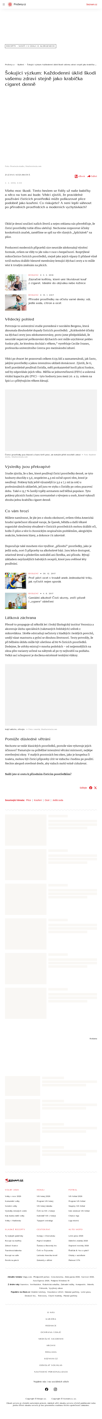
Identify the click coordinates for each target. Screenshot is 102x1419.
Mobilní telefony (38, 1292)
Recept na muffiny (13, 1241)
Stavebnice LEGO (55, 1292)
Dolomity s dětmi (44, 1260)
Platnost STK (74, 1260)
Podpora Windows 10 (60, 1281)
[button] (51, 128)
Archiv (51, 1345)
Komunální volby (12, 1201)
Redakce (51, 1326)
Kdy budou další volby (14, 1216)
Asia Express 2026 (41, 1281)
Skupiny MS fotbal (77, 1206)
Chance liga (74, 1216)
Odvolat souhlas (51, 1365)
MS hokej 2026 (43, 1196)
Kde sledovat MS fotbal (79, 1211)
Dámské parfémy (72, 1292)
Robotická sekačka (51, 1284)
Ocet (47, 800)
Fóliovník (43, 1288)
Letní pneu (86, 1292)
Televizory (42, 1296)
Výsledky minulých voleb (16, 1211)
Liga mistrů (74, 1221)
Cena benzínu (57, 1277)
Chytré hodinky (55, 1296)
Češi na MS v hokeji (46, 1211)
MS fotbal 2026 (75, 1196)
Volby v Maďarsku (13, 1221)
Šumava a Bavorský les (47, 1246)
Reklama (51, 1352)
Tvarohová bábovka (13, 1250)
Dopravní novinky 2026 (79, 1246)
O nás (51, 1312)
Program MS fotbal (77, 1201)
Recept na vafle (12, 1255)
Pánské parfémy (70, 1296)
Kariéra (51, 1319)
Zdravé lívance (11, 1246)
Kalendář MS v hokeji (46, 1216)
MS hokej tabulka (44, 1206)
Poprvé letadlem (44, 1241)
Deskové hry (30, 1296)
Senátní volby (11, 1206)
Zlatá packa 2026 (72, 1277)
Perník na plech (12, 1260)
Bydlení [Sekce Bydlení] (33, 275)
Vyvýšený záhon (56, 1288)
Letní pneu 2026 (76, 1236)
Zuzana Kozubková (17, 175)
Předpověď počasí (41, 1277)
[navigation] (3, 4)
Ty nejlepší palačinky (14, 1236)
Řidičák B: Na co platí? (79, 1250)
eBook (79, 176)
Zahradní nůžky (67, 1284)
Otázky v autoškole (77, 1255)
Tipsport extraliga (45, 1221)
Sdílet (92, 176)
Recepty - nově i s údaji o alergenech (30, 46)
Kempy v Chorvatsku (46, 1236)
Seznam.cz (91, 4)
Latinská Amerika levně (47, 1255)
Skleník (90, 1284)
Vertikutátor (35, 1284)
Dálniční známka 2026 (78, 1241)
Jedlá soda (58, 800)
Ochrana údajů (51, 1332)
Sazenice (24, 1284)
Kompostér (81, 1284)
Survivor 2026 (87, 1277)
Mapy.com (27, 1277)
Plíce (28, 800)
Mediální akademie (51, 1339)
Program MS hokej (45, 1201)
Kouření (38, 800)
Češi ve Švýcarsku (45, 1250)
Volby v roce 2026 (13, 1196)
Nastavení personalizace (51, 1372)
